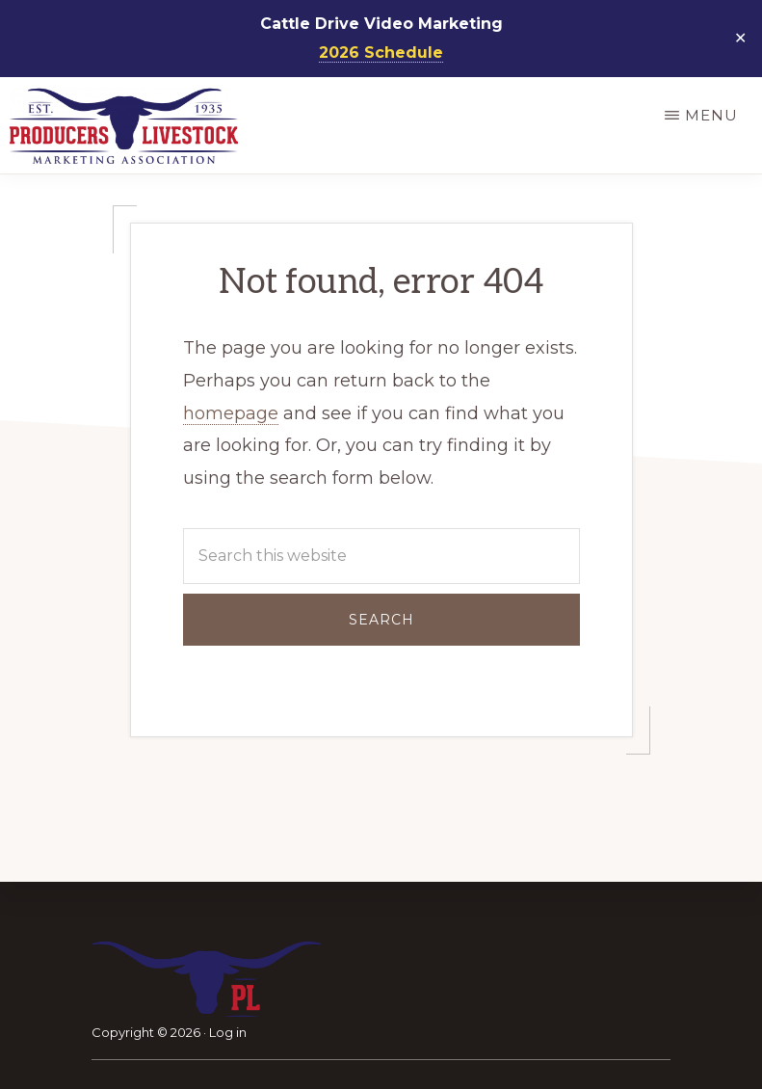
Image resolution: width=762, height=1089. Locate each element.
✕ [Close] (741, 38)
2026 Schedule (381, 52)
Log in (228, 1032)
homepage (230, 413)
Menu (711, 115)
